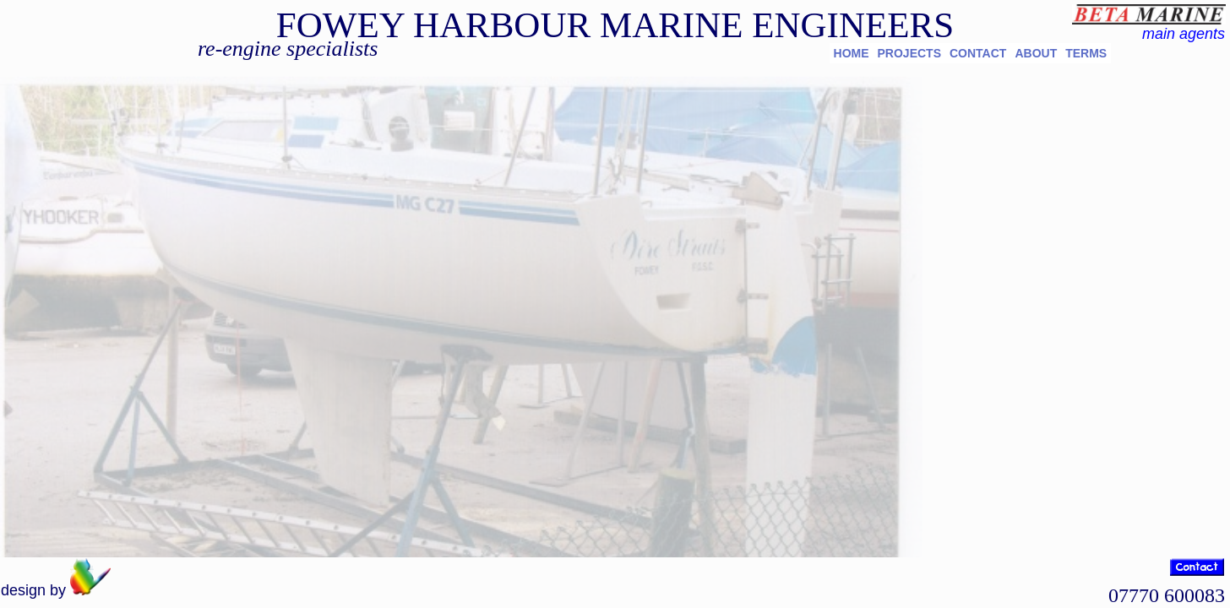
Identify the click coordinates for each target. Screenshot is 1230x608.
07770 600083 (1166, 595)
